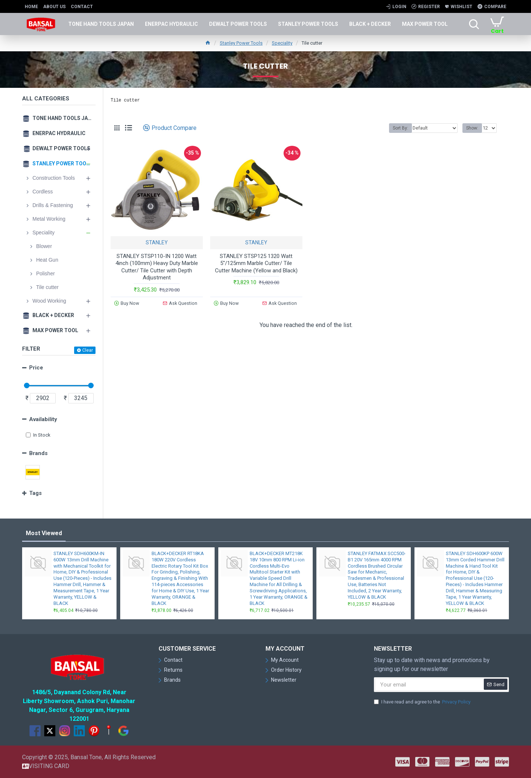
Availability (43, 419)
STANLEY (157, 242)
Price (36, 367)
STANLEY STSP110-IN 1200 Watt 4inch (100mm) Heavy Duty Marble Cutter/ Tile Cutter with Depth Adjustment (156, 267)
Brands (38, 453)
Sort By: (402, 128)
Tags (35, 493)
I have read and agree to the (423, 702)
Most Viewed (44, 533)
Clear (87, 350)
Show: (472, 128)
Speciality (282, 43)
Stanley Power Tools (241, 43)
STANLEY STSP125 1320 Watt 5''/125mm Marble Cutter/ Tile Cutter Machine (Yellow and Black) (256, 263)
